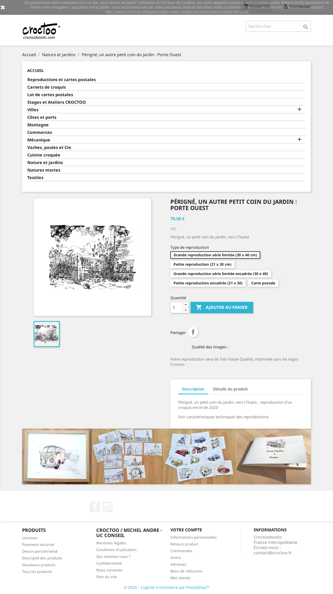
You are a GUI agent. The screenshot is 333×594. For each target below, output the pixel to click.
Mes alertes (180, 577)
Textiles (35, 177)
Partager (193, 332)
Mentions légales (111, 542)
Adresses (178, 564)
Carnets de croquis (46, 87)
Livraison (30, 537)
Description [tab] (193, 388)
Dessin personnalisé (39, 551)
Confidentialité (109, 563)
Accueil (35, 70)
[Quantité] (176, 307)
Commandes (181, 550)
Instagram (107, 507)
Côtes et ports (41, 117)
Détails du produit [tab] (230, 388)
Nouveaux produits (38, 564)
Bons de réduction (186, 571)
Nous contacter (109, 569)
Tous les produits (37, 571)
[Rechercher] (278, 26)
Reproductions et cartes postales (61, 79)
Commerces (39, 132)
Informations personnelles (193, 537)
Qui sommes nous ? (113, 556)
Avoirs (175, 557)
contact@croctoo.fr (273, 553)
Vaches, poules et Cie (49, 147)
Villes (33, 110)
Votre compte (186, 530)
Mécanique (38, 140)
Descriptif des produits (42, 558)
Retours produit (184, 543)
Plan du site (106, 576)
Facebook (95, 507)
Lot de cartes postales (50, 94)
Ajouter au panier (222, 307)
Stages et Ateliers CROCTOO (56, 102)
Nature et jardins (45, 162)
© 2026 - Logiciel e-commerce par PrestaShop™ (166, 587)
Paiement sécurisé (38, 544)
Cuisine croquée (43, 155)
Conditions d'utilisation (116, 549)
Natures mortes (43, 170)
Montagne (38, 125)
